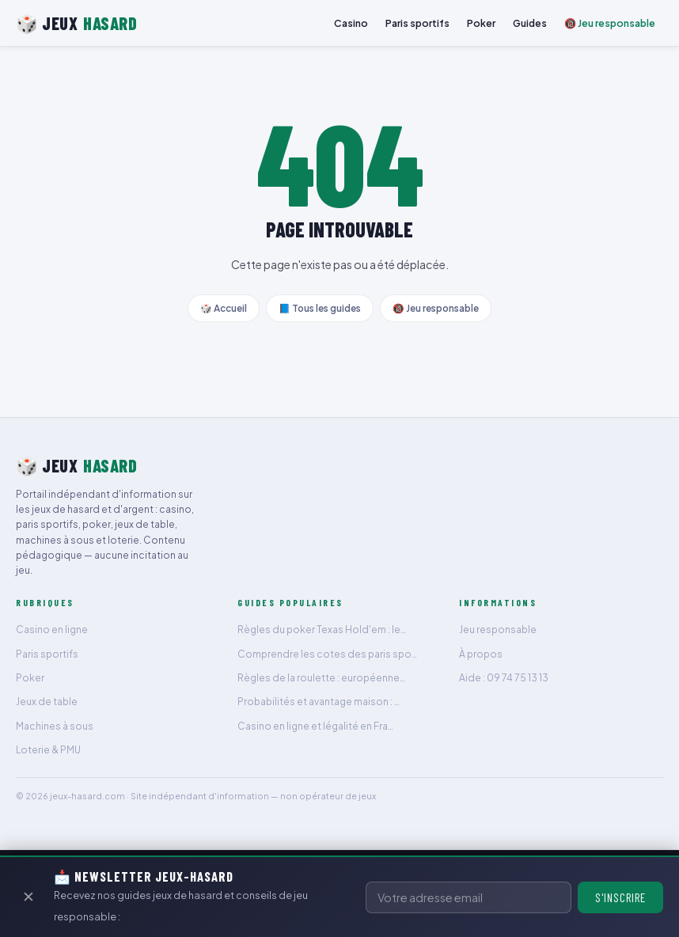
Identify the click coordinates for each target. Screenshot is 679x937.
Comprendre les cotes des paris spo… (327, 654)
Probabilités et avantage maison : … (318, 701)
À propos (481, 654)
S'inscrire (620, 897)
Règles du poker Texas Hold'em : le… (321, 629)
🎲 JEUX (76, 23)
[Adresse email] (468, 897)
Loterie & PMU (48, 750)
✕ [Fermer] (28, 897)
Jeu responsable (498, 629)
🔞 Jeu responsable (609, 23)
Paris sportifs (417, 23)
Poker (481, 23)
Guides (530, 23)
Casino (351, 23)
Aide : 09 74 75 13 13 (503, 678)
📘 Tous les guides (320, 308)
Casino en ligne (52, 629)
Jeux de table (47, 701)
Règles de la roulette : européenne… (321, 678)
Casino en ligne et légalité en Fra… (315, 726)
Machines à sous (54, 726)
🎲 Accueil (223, 308)
